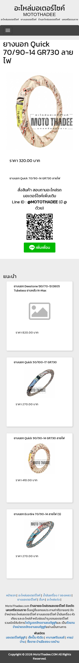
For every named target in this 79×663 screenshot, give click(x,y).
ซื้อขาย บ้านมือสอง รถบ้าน (43, 642)
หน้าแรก (11, 595)
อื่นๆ (41, 599)
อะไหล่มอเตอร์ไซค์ (29, 595)
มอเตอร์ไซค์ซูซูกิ (15, 637)
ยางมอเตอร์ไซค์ (27, 599)
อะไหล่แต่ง (53, 599)
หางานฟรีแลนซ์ (55, 637)
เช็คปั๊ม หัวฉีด (35, 637)
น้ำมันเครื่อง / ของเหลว (57, 595)
